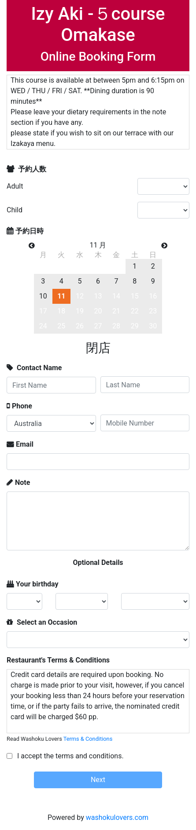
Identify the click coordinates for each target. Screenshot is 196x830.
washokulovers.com (117, 817)
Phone (22, 406)
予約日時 (29, 231)
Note (22, 482)
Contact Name (38, 368)
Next (98, 779)
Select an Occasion (46, 622)
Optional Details (98, 562)
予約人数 (31, 169)
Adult (15, 186)
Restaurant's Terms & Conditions (58, 660)
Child (14, 210)
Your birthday (37, 584)
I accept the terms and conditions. (69, 756)
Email (24, 444)
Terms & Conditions (88, 738)
